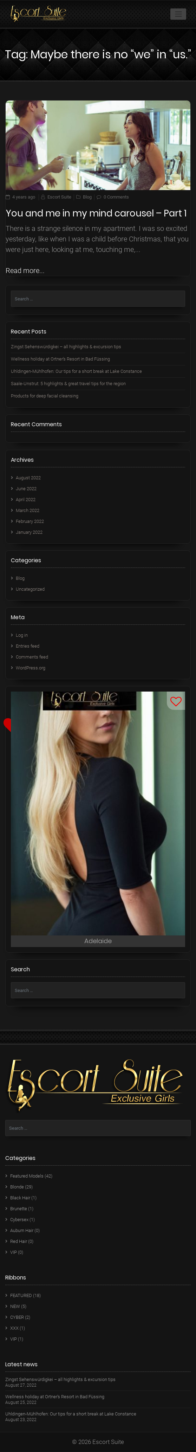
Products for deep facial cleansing (44, 395)
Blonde (17, 1187)
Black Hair (20, 1197)
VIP (13, 1252)
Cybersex (19, 1219)
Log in (22, 635)
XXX (14, 1328)
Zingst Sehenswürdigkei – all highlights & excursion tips (66, 346)
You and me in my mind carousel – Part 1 (96, 213)
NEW (15, 1306)
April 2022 (25, 499)
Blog (87, 197)
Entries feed (27, 646)
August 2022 (28, 477)
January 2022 (29, 532)
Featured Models (27, 1176)
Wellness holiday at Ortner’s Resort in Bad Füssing (60, 359)
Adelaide (98, 940)
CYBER (17, 1317)
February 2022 (30, 521)
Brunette (18, 1208)
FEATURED (21, 1295)
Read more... (25, 270)
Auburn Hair (21, 1230)
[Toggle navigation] (178, 14)
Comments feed (32, 657)
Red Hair (18, 1241)
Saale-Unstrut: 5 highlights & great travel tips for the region (68, 383)
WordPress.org (30, 667)
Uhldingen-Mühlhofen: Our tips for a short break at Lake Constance (76, 371)
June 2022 (26, 488)
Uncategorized (30, 589)
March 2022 (27, 510)
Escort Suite (59, 197)
